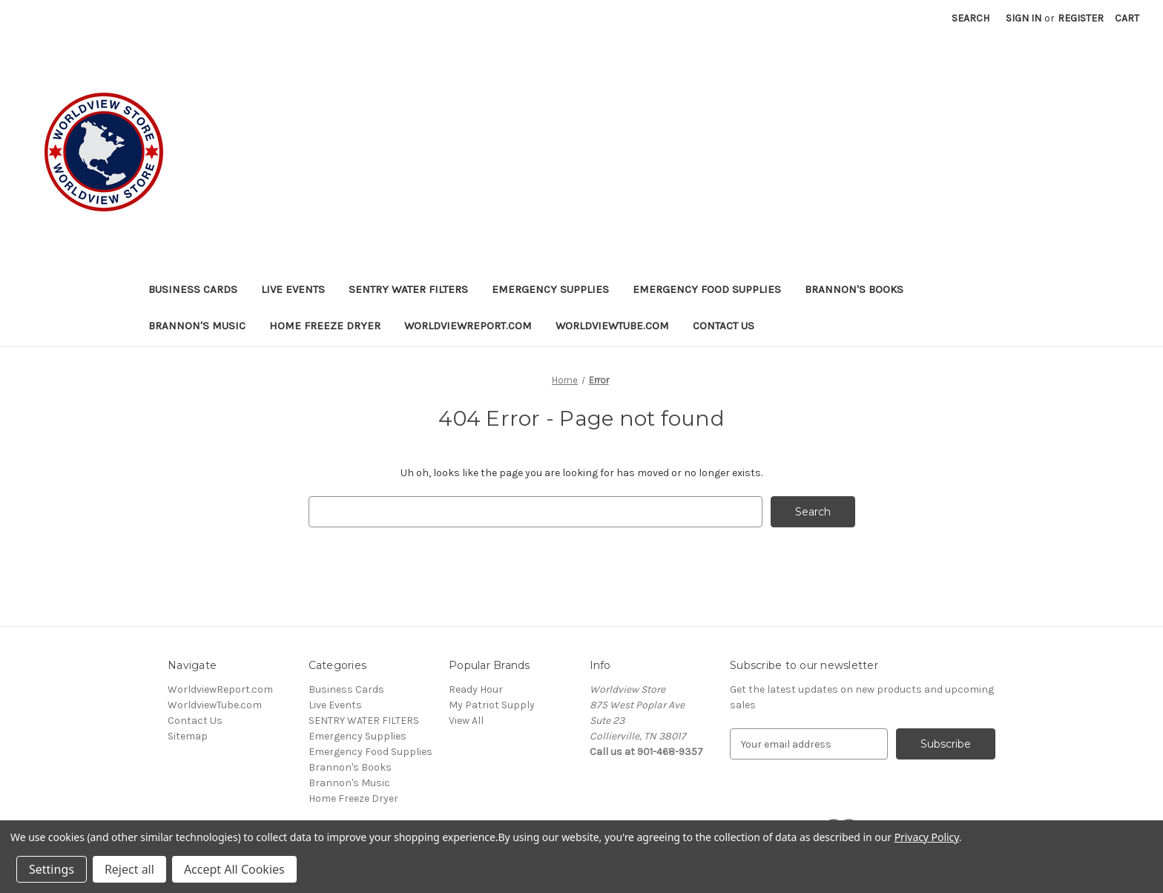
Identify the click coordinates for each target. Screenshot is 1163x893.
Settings (51, 869)
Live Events (293, 289)
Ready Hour (476, 689)
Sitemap (188, 736)
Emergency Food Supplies (707, 289)
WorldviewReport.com (468, 325)
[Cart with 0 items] (1127, 18)
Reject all (129, 869)
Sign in (1023, 18)
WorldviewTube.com (612, 325)
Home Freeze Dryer (324, 325)
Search (970, 18)
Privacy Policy (927, 837)
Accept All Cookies (234, 869)
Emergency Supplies (550, 289)
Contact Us (723, 325)
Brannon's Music (197, 325)
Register (1081, 18)
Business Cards (192, 289)
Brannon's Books (854, 289)
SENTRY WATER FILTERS (408, 289)
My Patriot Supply (492, 705)
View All (466, 720)
